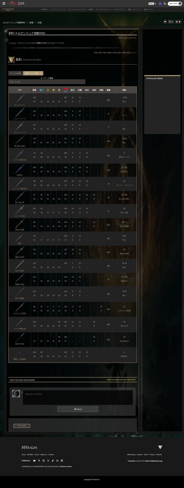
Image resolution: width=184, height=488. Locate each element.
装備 (31, 23)
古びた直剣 (20, 271)
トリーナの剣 (20, 216)
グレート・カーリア (123, 185)
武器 (40, 23)
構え (123, 102)
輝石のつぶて (123, 157)
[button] (152, 4)
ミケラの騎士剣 (20, 329)
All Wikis (30, 455)
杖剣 (20, 243)
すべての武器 (16, 73)
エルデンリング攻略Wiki (14, 23)
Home (24, 455)
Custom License (65, 466)
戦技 (99, 53)
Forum (37, 455)
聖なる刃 (123, 326)
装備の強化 (125, 53)
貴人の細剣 (20, 298)
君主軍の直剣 (20, 146)
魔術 (108, 53)
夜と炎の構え (123, 199)
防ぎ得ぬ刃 (123, 341)
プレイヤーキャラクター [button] (77, 9)
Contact (51, 455)
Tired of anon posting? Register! (120, 380)
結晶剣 (20, 175)
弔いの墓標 (123, 226)
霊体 (118, 53)
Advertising (131, 455)
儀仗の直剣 (20, 257)
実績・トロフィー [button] (134, 9)
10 (171, 22)
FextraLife (131, 461)
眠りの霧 (123, 213)
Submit (78, 409)
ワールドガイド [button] (119, 9)
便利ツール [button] (148, 9)
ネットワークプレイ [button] (103, 9)
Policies (159, 455)
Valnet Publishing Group (153, 461)
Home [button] (45, 9)
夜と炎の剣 (20, 202)
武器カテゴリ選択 (34, 73)
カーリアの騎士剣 (20, 189)
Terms (146, 455)
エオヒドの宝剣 (20, 313)
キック (123, 115)
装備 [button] (91, 9)
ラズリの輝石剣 (20, 160)
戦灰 (104, 53)
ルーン (133, 53)
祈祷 (113, 53)
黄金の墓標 (20, 230)
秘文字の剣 (20, 344)
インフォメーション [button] (58, 9)
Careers (139, 455)
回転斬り (123, 171)
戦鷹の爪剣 (20, 284)
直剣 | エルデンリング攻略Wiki (27, 33)
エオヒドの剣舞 (123, 311)
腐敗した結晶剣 (20, 359)
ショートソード (20, 119)
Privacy (152, 455)
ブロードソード (20, 132)
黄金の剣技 (123, 254)
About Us (44, 455)
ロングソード (20, 105)
